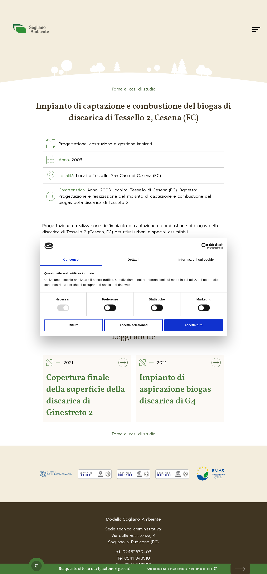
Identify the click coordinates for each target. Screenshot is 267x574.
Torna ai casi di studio (133, 89)
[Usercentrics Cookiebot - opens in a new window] (204, 246)
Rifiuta (73, 325)
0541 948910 (137, 558)
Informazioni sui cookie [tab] (196, 259)
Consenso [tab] (70, 259)
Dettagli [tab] (133, 259)
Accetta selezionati (133, 325)
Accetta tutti (193, 325)
